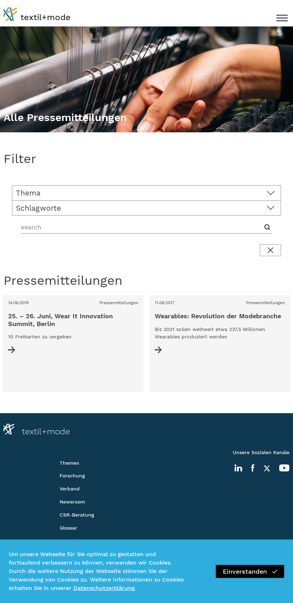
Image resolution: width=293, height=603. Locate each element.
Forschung (72, 475)
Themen (69, 463)
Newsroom (72, 502)
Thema (28, 192)
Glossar (68, 528)
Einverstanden (250, 571)
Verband (70, 489)
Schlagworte (38, 208)
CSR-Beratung (77, 515)
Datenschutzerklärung (104, 588)
